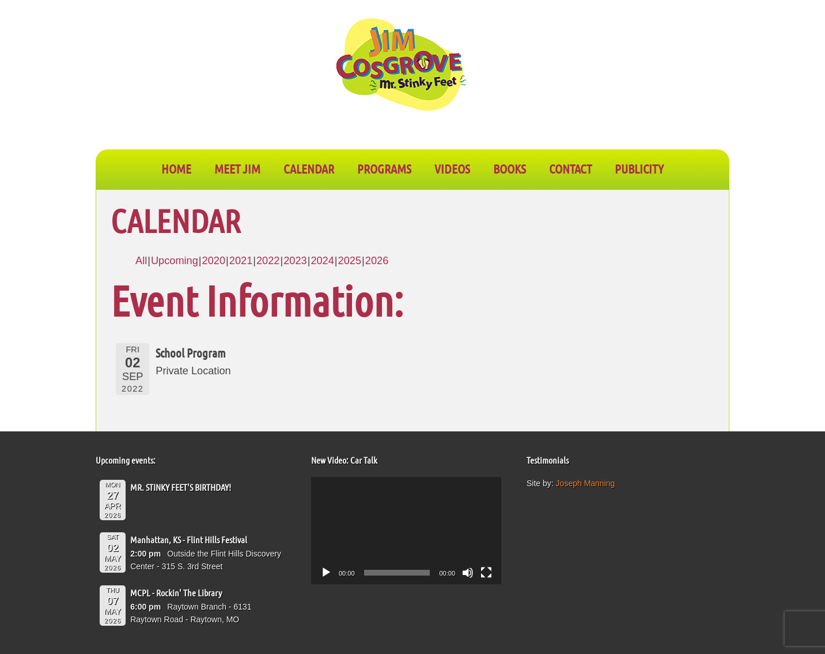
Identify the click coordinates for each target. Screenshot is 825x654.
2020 (213, 260)
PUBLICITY (639, 168)
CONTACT (570, 168)
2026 (376, 260)
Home (176, 168)
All (141, 260)
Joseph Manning (585, 483)
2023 (294, 260)
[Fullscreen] (486, 572)
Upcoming (174, 260)
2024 (322, 260)
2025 (349, 260)
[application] (406, 530)
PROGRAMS (384, 168)
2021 (240, 260)
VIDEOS (452, 168)
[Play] (326, 572)
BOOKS (509, 168)
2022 (267, 260)
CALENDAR (308, 168)
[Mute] (468, 572)
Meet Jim (237, 168)
